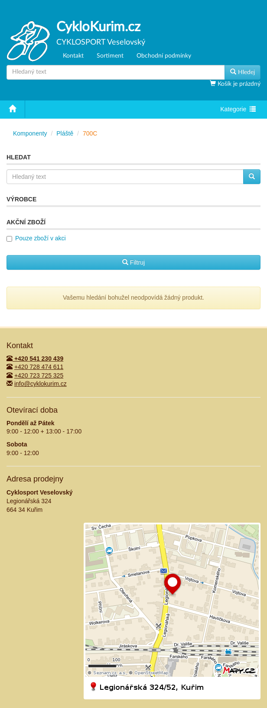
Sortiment (110, 56)
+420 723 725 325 (38, 375)
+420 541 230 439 (35, 358)
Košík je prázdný (238, 84)
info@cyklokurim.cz (40, 383)
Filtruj (133, 262)
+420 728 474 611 (38, 366)
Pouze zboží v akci (40, 238)
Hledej (242, 71)
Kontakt (73, 56)
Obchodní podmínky (164, 56)
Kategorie (238, 110)
